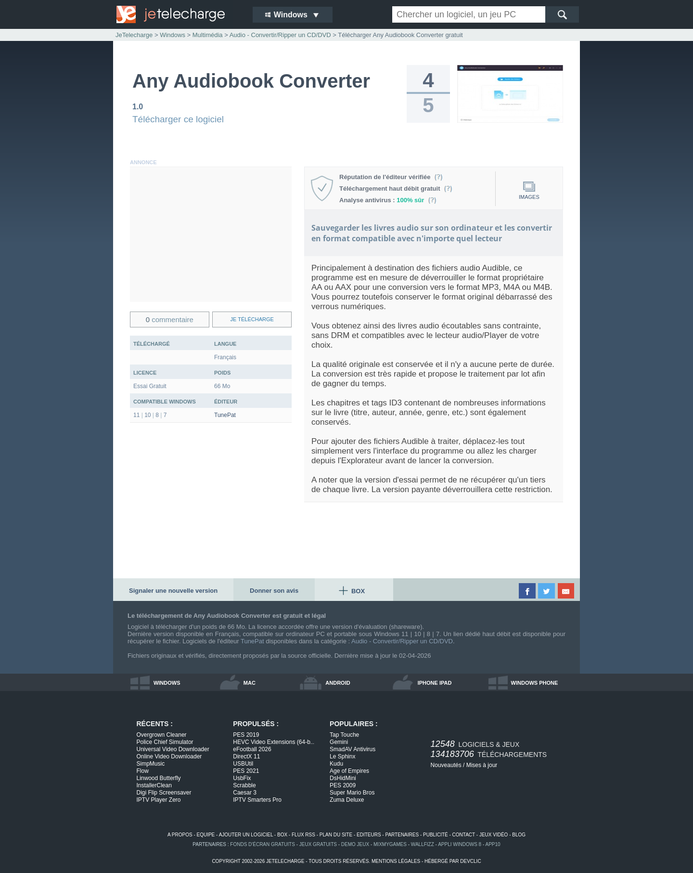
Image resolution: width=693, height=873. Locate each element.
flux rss (303, 834)
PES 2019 (246, 734)
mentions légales (396, 861)
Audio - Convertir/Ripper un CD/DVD (402, 641)
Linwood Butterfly (159, 778)
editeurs (369, 834)
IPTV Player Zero (159, 799)
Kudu (336, 763)
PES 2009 (343, 785)
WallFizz (422, 844)
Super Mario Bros (352, 792)
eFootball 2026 (252, 749)
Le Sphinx (342, 756)
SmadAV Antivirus (352, 749)
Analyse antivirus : (387, 200)
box (282, 834)
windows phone (534, 683)
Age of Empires (349, 771)
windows (167, 683)
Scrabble (244, 785)
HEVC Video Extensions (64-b (273, 742)
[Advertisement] (211, 234)
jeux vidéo (493, 834)
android (337, 683)
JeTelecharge (134, 35)
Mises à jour (482, 765)
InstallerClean (154, 785)
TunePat (225, 415)
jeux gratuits (318, 844)
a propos (179, 834)
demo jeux (355, 844)
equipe (206, 834)
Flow (143, 771)
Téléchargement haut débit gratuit (395, 188)
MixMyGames (390, 844)
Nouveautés (446, 765)
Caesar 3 (245, 792)
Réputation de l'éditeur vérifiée (391, 177)
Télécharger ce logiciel (178, 119)
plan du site (336, 834)
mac (250, 683)
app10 (493, 844)
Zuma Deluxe (347, 799)
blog (519, 834)
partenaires (402, 834)
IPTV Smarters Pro (257, 799)
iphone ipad (435, 683)
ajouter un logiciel (246, 834)
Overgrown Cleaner (162, 734)
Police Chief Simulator (165, 742)
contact (463, 834)
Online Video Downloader (169, 756)
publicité (435, 834)
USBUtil (243, 763)
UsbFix (242, 778)
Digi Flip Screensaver (164, 792)
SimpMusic (151, 763)
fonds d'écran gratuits (262, 844)
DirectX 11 (246, 756)
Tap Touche (344, 734)
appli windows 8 (459, 844)
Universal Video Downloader (173, 749)
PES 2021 (246, 771)
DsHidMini (343, 778)
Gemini (339, 742)
